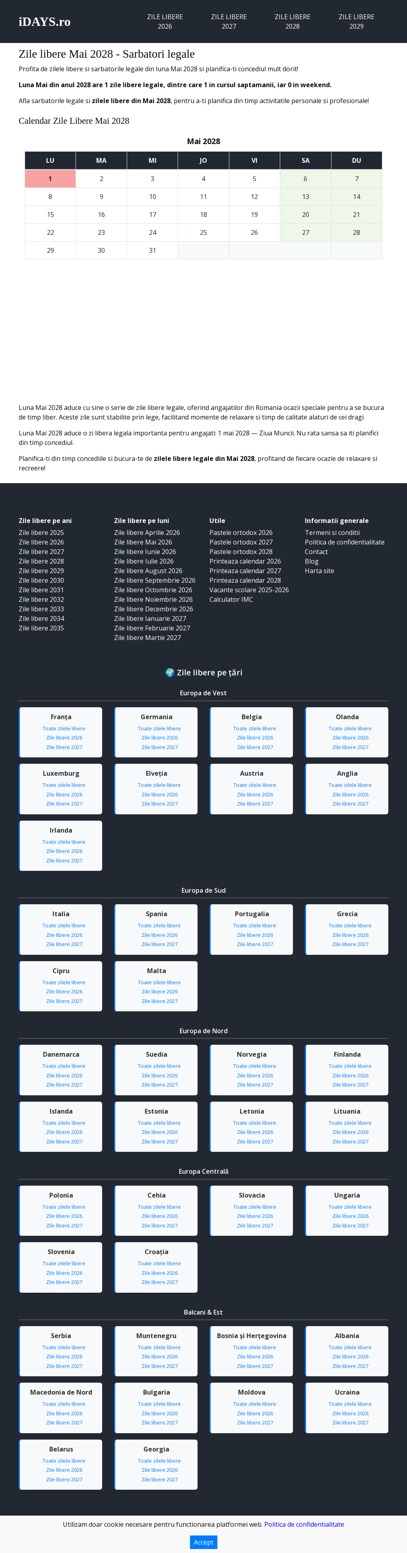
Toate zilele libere (64, 728)
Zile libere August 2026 (148, 570)
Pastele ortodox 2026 (241, 532)
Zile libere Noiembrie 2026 (153, 599)
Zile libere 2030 (41, 580)
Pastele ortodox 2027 (241, 542)
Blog (312, 561)
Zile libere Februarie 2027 (152, 628)
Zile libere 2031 (41, 589)
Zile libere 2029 (356, 21)
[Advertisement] (203, 343)
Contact (316, 551)
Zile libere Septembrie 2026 (155, 580)
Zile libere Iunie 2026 (145, 551)
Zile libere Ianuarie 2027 (150, 618)
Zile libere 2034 (41, 618)
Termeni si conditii (332, 532)
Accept (203, 1542)
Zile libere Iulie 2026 (144, 561)
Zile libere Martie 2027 (147, 637)
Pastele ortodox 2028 (241, 551)
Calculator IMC (231, 599)
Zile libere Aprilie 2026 (147, 532)
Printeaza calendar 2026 (245, 561)
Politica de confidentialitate (345, 542)
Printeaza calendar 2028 (245, 580)
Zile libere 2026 (165, 21)
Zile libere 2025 (41, 532)
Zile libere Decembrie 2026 (153, 609)
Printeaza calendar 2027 (245, 570)
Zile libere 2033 (41, 609)
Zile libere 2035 (41, 628)
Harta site (319, 570)
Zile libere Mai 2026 (143, 542)
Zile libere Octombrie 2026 (153, 589)
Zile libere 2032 (41, 599)
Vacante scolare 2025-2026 (249, 589)
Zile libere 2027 (229, 21)
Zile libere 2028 (292, 21)
